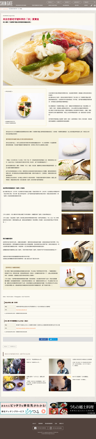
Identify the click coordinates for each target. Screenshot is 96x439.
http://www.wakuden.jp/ (21, 309)
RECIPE (77, 5)
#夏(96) (5, 346)
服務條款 (40, 423)
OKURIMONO (66, 5)
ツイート (53, 339)
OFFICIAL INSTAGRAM (56, 428)
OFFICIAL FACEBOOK (40, 428)
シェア (43, 339)
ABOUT (34, 423)
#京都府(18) (13, 346)
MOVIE (86, 5)
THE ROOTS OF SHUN (21, 5)
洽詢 (56, 423)
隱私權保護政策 (48, 423)
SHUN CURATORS (52, 5)
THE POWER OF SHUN (37, 5)
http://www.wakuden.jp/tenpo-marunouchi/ (26, 328)
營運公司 (61, 423)
